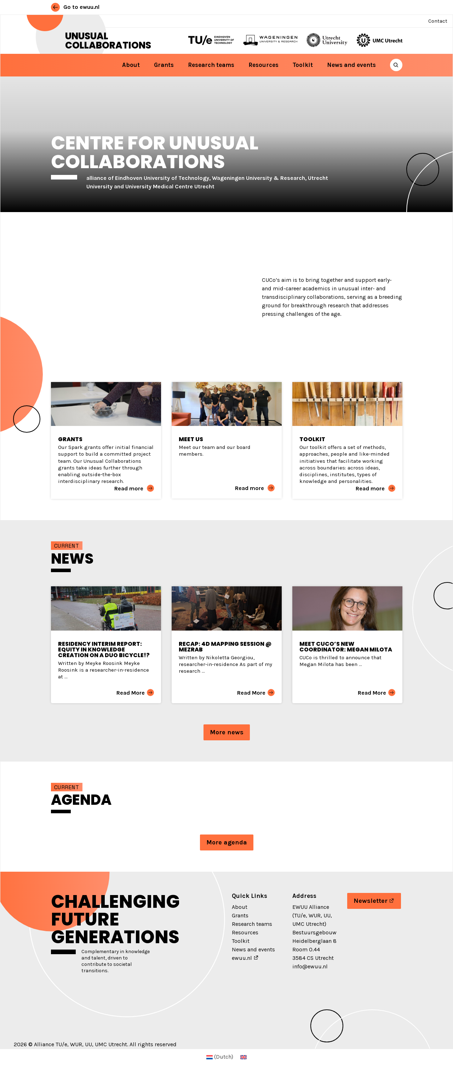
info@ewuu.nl (310, 966)
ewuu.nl (242, 958)
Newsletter (371, 901)
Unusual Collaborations (108, 41)
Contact (437, 21)
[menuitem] (220, 1057)
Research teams (211, 64)
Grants (164, 64)
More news (226, 732)
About (131, 64)
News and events (351, 64)
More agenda (226, 842)
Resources (263, 64)
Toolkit (303, 64)
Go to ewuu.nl (75, 7)
